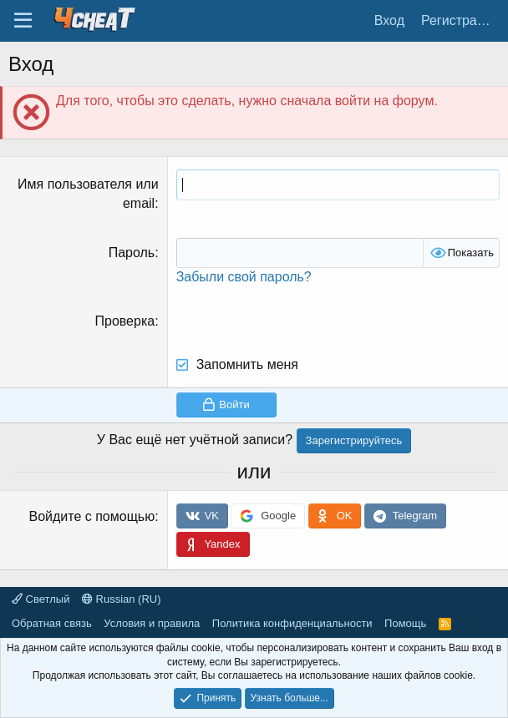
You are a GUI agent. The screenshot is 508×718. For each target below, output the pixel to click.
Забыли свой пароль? (244, 277)
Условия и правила (152, 623)
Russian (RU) (121, 599)
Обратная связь (52, 623)
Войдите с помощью (91, 516)
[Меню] (23, 21)
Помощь (405, 623)
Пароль (132, 252)
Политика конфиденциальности (292, 623)
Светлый (40, 599)
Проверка (125, 321)
